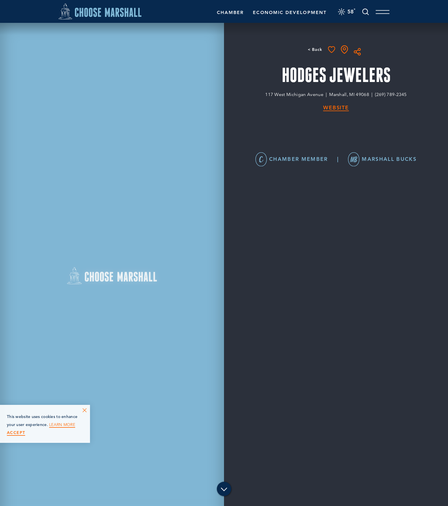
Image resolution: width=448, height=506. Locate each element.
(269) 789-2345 (391, 94)
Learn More (62, 424)
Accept (16, 432)
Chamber (230, 12)
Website (336, 108)
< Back (315, 49)
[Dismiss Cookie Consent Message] (84, 410)
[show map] (344, 50)
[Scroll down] (224, 490)
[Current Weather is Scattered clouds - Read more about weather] (346, 11)
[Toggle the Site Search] (365, 11)
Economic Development (290, 12)
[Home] (100, 11)
